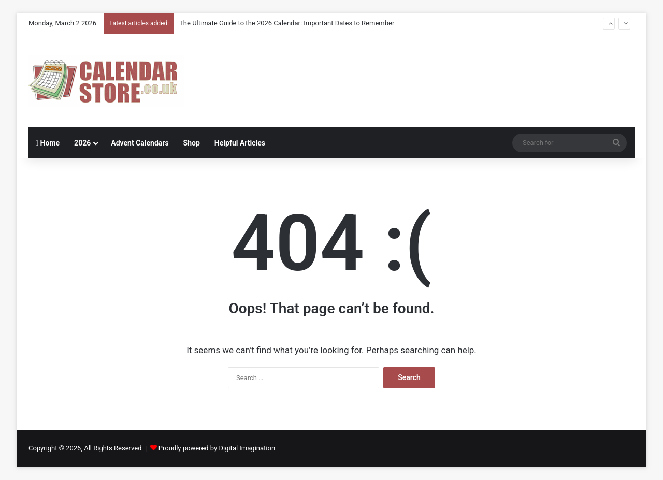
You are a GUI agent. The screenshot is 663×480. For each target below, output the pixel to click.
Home (48, 143)
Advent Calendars (139, 143)
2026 (82, 143)
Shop (191, 143)
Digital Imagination (247, 448)
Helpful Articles (239, 143)
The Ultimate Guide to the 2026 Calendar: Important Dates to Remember (286, 23)
